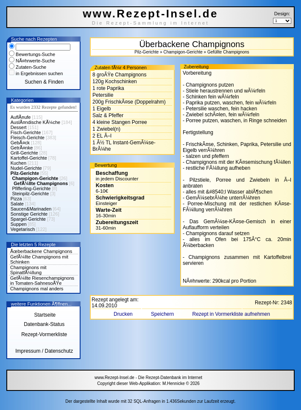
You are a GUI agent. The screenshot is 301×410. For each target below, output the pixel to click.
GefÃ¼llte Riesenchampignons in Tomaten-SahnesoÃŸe (42, 280)
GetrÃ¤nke (22, 147)
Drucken (124, 314)
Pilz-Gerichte (25, 173)
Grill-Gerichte (24, 152)
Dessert (19, 127)
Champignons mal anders (36, 288)
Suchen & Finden (44, 82)
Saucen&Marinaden (31, 208)
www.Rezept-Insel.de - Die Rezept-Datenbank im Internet (148, 377)
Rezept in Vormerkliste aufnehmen (231, 314)
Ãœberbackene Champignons (41, 251)
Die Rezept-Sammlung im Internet (150, 22)
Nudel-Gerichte (26, 168)
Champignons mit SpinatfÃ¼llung (28, 270)
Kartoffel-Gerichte (29, 157)
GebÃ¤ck (20, 142)
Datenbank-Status (44, 324)
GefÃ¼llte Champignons (41, 183)
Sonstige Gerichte (29, 213)
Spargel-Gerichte (28, 219)
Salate (17, 203)
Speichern (163, 314)
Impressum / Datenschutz (44, 351)
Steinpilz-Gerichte (30, 193)
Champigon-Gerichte (35, 178)
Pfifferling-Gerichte (31, 188)
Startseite (44, 315)
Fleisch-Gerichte (28, 137)
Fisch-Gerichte (26, 132)
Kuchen (18, 163)
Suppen (19, 224)
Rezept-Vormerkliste (44, 334)
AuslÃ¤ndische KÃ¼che (35, 122)
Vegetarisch (23, 229)
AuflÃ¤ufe (21, 117)
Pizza (16, 198)
